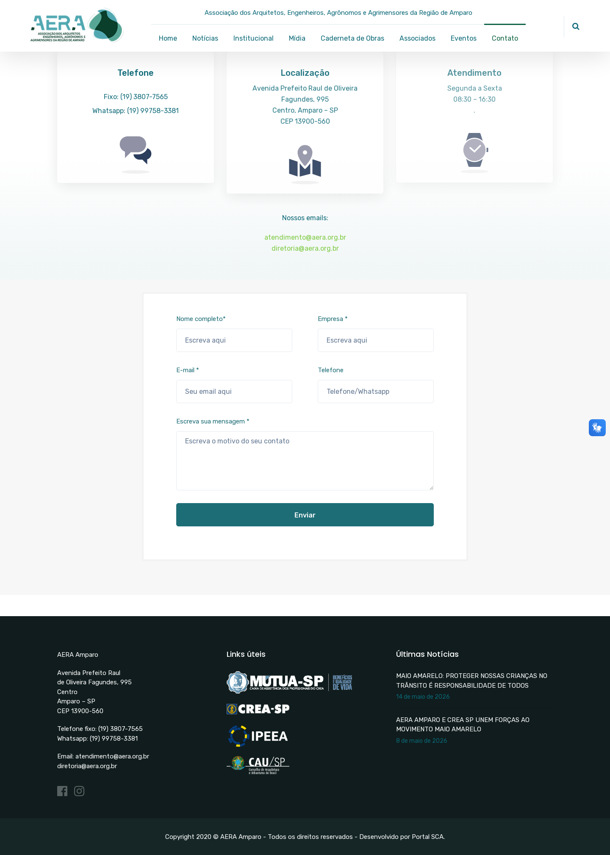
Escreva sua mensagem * (305, 454)
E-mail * (234, 384)
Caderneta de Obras (352, 38)
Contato (505, 38)
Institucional (253, 38)
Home (168, 38)
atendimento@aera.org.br (305, 237)
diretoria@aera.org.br (305, 248)
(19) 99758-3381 (114, 738)
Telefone (376, 384)
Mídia (297, 38)
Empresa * (376, 333)
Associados (417, 38)
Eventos (464, 38)
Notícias (205, 38)
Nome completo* (234, 333)
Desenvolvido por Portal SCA (401, 837)
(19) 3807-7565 (120, 729)
